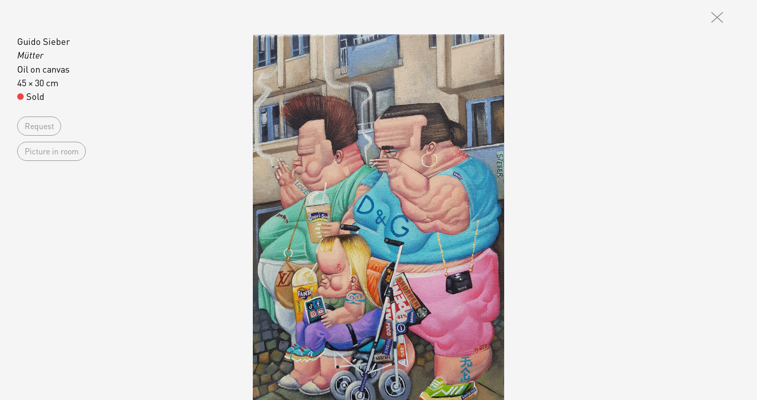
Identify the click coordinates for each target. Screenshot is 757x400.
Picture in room (52, 151)
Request (39, 126)
